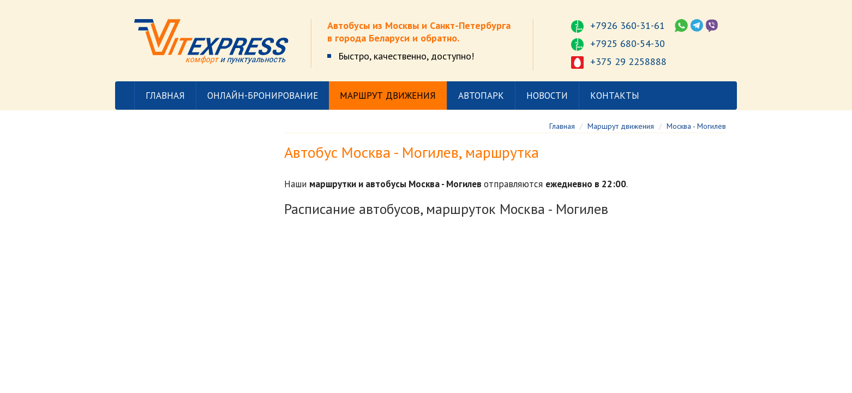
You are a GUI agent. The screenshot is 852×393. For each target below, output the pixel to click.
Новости (547, 96)
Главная (165, 96)
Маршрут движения (388, 96)
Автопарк (481, 96)
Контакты (614, 96)
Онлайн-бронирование (262, 96)
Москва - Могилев (696, 126)
